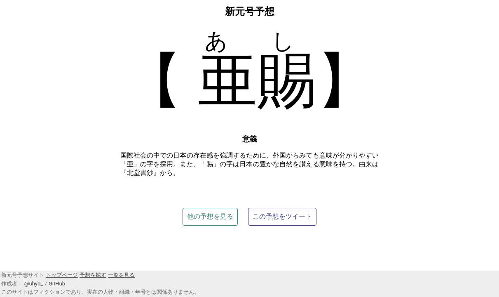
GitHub (57, 283)
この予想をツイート (282, 216)
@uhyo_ (33, 283)
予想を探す (93, 275)
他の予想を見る (210, 216)
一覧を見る (121, 275)
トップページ (62, 275)
